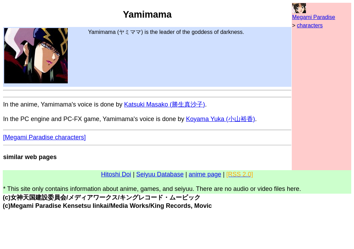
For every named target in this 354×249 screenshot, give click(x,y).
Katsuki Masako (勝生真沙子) (164, 104)
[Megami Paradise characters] (44, 137)
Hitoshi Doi (116, 174)
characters (310, 25)
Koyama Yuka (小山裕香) (220, 119)
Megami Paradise (313, 17)
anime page (205, 174)
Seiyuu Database (160, 174)
